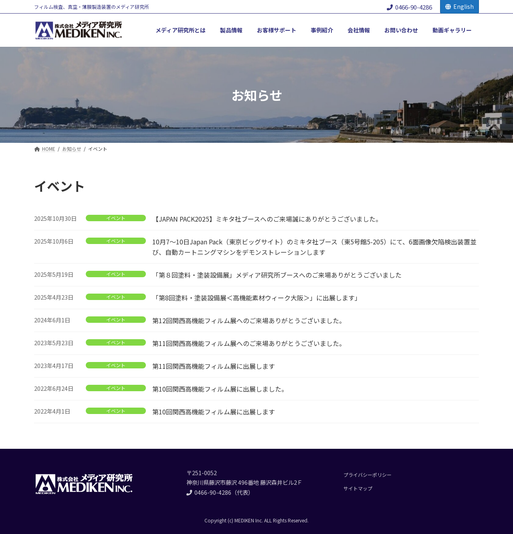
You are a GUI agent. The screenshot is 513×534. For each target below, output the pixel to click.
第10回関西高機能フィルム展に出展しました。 (220, 389)
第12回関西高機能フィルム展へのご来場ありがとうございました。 (248, 320)
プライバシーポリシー (367, 474)
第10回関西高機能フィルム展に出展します (213, 411)
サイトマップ (357, 488)
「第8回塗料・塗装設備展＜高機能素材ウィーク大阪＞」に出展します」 (256, 297)
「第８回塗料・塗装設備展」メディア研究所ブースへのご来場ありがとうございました (277, 275)
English (459, 6)
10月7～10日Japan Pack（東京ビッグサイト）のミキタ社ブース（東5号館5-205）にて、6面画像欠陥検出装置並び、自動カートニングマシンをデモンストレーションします (314, 247)
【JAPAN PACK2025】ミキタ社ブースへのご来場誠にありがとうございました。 (267, 219)
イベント (115, 218)
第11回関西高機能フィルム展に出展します (213, 366)
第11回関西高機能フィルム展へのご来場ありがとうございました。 (248, 343)
